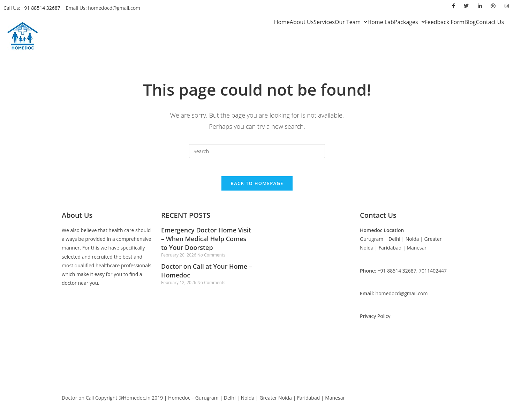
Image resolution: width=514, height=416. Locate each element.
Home (282, 22)
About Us (302, 22)
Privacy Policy (375, 319)
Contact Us (490, 22)
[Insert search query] (257, 151)
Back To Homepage (256, 186)
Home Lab (380, 22)
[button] (351, 22)
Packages (409, 22)
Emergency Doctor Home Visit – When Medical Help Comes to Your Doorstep (206, 242)
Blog (470, 22)
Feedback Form (444, 22)
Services (324, 22)
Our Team (351, 22)
